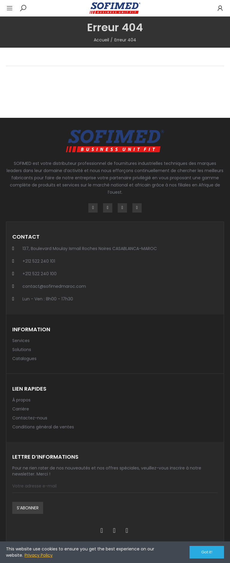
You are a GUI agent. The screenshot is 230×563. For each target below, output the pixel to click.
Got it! (206, 552)
